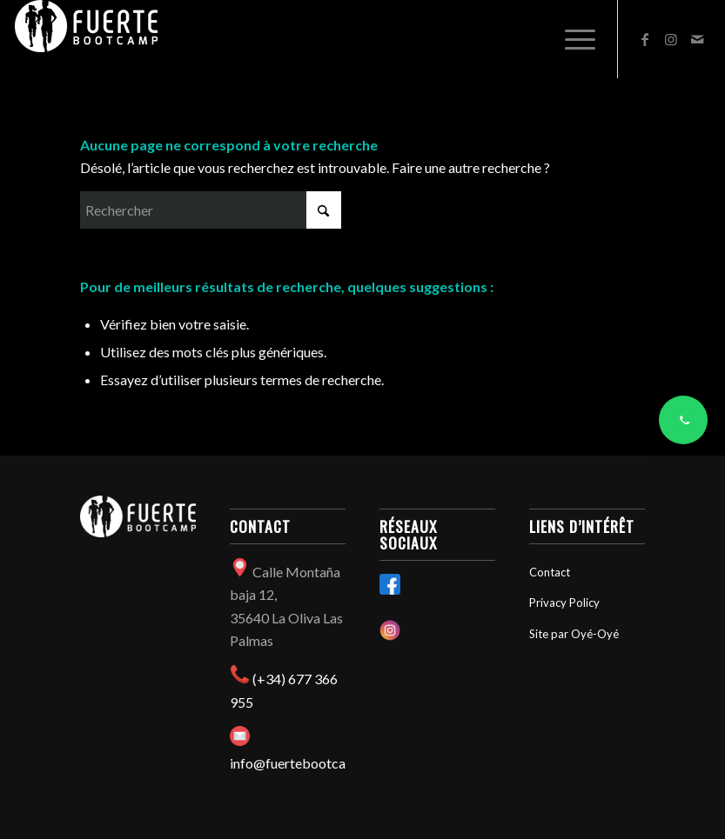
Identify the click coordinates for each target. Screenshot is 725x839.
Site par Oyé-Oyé (574, 634)
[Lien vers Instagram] (671, 39)
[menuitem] (571, 39)
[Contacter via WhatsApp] (683, 420)
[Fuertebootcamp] (86, 39)
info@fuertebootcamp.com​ (311, 763)
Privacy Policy (564, 602)
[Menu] (571, 39)
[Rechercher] (210, 210)
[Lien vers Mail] (697, 39)
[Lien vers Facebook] (645, 39)
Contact (549, 572)
